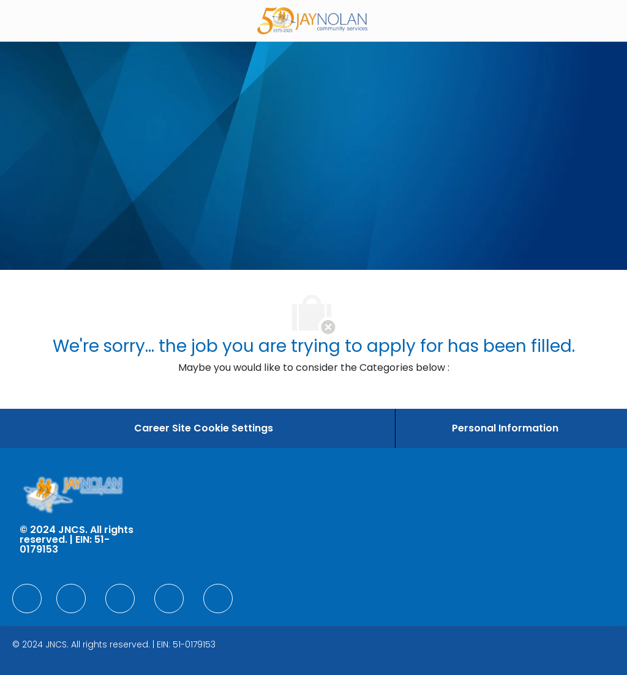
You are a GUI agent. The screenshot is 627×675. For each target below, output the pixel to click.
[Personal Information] (505, 428)
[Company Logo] (312, 20)
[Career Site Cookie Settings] (203, 428)
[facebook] (27, 598)
